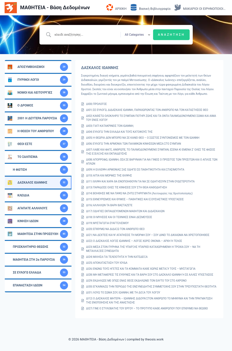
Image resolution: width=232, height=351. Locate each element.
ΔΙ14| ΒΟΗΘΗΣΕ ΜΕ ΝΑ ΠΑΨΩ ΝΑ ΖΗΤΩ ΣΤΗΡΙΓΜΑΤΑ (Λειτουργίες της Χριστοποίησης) (139, 193)
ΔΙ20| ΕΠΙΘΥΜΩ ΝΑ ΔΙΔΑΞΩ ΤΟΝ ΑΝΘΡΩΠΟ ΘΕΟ (115, 229)
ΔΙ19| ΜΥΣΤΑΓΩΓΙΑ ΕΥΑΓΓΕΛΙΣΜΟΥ (107, 223)
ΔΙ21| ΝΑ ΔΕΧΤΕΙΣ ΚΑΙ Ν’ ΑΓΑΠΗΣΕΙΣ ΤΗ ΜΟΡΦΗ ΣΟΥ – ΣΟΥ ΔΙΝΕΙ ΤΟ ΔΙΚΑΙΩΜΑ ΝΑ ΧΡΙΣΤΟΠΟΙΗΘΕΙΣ (147, 234)
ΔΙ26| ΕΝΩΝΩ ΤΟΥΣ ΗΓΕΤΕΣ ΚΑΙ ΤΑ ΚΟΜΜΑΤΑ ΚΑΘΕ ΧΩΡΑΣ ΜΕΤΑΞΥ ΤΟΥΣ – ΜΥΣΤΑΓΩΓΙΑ (140, 268)
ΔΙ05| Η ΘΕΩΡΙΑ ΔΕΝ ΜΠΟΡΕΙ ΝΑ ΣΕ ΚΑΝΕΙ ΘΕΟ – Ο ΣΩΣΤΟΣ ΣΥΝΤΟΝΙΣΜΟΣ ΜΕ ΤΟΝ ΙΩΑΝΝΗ (142, 137)
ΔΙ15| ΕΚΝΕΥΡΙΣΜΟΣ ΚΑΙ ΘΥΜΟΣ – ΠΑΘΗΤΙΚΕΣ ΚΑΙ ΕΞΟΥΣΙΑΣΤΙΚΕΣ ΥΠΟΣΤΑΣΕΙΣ (135, 199)
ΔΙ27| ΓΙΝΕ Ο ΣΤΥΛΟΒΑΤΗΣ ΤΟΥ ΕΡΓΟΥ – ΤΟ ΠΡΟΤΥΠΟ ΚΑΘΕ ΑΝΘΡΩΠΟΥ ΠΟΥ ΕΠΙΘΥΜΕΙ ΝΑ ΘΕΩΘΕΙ (147, 308)
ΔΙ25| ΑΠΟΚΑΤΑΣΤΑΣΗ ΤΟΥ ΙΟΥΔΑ (106, 262)
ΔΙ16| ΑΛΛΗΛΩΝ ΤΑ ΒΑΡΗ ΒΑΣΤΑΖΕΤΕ (109, 205)
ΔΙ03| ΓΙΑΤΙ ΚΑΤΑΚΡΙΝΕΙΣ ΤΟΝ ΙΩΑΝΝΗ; (110, 125)
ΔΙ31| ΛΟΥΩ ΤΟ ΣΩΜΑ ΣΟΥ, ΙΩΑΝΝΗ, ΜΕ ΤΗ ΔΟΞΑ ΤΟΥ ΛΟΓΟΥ (123, 292)
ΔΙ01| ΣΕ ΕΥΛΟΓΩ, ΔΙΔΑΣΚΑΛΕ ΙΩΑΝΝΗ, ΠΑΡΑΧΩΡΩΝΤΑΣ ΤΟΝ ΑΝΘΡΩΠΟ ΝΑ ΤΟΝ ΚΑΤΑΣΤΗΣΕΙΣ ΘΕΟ (147, 109)
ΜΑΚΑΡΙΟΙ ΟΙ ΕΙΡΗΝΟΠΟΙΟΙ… (199, 8)
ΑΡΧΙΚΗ (116, 8)
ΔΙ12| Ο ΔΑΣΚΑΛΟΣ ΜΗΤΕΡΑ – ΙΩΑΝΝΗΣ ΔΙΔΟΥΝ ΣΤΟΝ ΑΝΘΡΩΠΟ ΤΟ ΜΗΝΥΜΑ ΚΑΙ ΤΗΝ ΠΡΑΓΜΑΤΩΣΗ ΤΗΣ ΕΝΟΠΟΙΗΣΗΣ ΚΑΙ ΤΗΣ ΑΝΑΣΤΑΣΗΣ (149, 300)
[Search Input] (86, 34)
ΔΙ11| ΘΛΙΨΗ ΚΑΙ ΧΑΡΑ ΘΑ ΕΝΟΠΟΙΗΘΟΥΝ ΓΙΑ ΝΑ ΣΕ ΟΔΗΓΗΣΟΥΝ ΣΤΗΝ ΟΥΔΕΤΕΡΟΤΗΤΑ (140, 181)
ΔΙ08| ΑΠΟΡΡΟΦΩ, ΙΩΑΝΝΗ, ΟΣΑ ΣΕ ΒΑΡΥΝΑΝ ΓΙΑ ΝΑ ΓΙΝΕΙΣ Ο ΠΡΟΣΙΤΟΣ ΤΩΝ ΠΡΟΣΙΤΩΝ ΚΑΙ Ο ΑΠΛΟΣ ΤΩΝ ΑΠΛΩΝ (151, 161)
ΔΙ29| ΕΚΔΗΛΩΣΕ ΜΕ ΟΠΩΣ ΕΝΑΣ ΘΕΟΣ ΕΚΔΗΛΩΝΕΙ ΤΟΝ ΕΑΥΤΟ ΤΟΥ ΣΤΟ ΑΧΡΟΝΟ (136, 280)
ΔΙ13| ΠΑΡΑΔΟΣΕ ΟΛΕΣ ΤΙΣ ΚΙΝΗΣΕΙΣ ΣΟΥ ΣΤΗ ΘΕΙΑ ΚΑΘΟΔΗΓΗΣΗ (126, 187)
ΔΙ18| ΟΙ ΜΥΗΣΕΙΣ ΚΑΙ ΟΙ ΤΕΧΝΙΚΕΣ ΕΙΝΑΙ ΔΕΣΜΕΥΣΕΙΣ (119, 217)
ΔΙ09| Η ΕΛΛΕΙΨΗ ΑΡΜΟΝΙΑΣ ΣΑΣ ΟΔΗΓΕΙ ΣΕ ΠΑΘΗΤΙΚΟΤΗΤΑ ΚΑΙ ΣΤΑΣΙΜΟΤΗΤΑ (135, 169)
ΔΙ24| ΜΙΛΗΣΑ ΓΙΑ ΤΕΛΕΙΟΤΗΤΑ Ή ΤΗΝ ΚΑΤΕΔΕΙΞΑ (117, 256)
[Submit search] (171, 34)
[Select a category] (137, 34)
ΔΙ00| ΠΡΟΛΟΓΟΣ (96, 103)
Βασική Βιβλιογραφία (150, 8)
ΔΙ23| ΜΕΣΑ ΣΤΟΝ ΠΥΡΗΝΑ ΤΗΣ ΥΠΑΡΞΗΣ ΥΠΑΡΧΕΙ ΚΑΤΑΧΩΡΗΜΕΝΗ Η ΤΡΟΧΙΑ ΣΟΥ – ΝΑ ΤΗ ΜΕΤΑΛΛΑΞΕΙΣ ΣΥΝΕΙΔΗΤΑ (143, 248)
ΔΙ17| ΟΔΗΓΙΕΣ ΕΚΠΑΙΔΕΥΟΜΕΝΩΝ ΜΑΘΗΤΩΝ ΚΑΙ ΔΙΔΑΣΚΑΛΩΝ (125, 211)
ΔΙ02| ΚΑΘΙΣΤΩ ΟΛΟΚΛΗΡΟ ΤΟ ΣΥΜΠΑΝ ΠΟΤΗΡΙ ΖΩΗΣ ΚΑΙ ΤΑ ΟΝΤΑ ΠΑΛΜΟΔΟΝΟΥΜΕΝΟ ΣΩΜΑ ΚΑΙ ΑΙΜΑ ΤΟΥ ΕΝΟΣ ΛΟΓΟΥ (151, 117)
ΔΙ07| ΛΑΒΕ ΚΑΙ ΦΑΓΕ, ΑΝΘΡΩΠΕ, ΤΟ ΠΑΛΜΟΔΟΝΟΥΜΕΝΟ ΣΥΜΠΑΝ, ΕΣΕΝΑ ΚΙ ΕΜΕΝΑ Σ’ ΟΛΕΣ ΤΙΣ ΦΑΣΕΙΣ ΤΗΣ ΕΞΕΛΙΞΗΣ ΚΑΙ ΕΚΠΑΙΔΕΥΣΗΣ (150, 151)
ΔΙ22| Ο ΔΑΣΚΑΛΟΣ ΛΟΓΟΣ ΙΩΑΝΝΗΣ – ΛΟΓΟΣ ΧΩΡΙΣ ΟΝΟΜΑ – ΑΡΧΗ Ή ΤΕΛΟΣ (134, 240)
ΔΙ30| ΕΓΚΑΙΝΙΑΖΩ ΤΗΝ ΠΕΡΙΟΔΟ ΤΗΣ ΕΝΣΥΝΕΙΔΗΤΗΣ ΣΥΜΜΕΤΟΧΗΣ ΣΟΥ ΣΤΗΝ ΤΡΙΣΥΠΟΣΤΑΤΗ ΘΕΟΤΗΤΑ (151, 286)
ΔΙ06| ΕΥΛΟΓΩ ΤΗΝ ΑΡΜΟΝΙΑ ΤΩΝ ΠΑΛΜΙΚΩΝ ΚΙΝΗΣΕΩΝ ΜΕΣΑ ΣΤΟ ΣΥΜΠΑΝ (133, 143)
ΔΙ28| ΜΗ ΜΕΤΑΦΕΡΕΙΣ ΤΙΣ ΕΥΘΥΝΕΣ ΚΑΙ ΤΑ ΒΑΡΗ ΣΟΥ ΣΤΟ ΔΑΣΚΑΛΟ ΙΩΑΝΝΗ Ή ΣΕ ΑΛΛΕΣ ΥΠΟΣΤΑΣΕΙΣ (149, 274)
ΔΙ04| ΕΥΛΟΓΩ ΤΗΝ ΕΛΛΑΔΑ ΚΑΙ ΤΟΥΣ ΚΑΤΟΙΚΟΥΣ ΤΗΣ (119, 131)
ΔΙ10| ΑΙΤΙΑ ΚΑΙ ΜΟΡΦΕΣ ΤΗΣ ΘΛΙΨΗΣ (109, 175)
